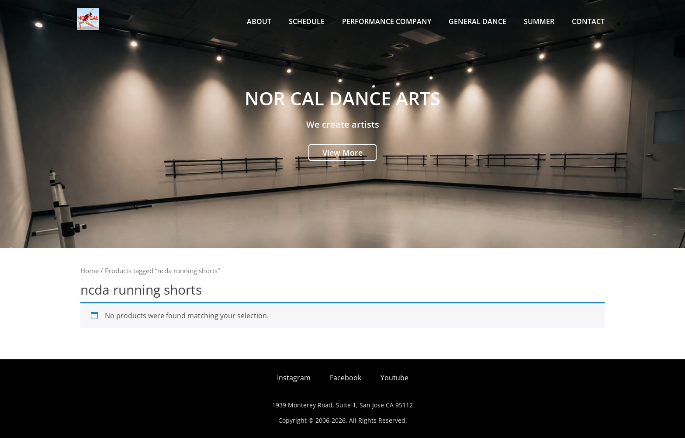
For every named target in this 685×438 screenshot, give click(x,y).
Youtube (394, 377)
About (259, 21)
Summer (539, 21)
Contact (588, 21)
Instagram (294, 377)
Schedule (307, 21)
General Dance (477, 21)
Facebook (345, 377)
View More (342, 152)
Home (89, 270)
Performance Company (386, 21)
